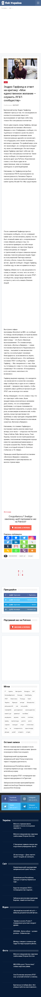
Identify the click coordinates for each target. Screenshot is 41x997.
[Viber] (24, 550)
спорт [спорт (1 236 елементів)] (22, 725)
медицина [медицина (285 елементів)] (8, 717)
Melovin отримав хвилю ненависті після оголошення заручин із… (24, 826)
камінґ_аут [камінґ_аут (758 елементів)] (8, 713)
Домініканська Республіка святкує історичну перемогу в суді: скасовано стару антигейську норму (20, 768)
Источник (7, 512)
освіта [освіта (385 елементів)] (23, 717)
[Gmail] (16, 546)
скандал (30, 556)
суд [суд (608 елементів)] (6, 728)
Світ (6, 82)
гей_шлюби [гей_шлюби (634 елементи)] (24, 706)
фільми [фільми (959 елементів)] (7, 732)
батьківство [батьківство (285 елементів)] (30, 702)
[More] (32, 550)
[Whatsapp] (16, 550)
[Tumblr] (8, 546)
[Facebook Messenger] (16, 538)
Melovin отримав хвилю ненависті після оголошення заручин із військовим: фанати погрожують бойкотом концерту (20, 749)
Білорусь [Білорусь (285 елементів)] (27, 691)
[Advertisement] (20, 30)
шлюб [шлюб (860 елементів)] (13, 732)
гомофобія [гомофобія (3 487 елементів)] (8, 710)
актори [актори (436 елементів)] (22, 702)
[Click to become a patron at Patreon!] (20, 528)
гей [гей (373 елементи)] (17, 706)
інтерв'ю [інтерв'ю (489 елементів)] (20, 732)
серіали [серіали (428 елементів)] (7, 725)
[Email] (32, 546)
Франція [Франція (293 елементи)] (14, 702)
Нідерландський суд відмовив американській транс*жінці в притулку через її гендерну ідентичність (18, 759)
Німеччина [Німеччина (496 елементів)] (13, 699)
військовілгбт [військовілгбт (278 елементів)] (9, 706)
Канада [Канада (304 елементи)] (19, 695)
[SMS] (24, 546)
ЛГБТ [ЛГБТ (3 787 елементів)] (6, 699)
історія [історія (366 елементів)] (28, 732)
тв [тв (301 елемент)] (10, 728)
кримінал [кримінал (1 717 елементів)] (17, 713)
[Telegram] (24, 538)
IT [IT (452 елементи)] (5, 691)
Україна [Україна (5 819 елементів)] (7, 702)
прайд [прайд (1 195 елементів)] (7, 721)
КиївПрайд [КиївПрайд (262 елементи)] (28, 695)
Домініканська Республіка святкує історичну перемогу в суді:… (24, 880)
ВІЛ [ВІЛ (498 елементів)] (33, 691)
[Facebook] (8, 538)
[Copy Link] (8, 550)
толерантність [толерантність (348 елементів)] (18, 728)
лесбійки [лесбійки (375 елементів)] (25, 713)
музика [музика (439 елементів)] (16, 717)
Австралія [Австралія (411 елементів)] (18, 691)
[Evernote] (24, 542)
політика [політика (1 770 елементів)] (30, 717)
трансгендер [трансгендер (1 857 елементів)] (29, 728)
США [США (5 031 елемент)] (29, 699)
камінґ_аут (22, 556)
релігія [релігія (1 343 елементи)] (23, 721)
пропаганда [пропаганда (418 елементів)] (15, 721)
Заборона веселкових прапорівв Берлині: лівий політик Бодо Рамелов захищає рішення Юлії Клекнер (19, 785)
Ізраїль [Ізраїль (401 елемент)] (11, 691)
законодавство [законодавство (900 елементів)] (30, 710)
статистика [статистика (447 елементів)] (30, 725)
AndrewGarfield (13, 556)
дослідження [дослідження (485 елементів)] (18, 710)
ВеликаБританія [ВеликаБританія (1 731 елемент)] (10, 695)
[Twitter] (8, 542)
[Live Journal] (32, 542)
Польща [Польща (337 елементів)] (22, 699)
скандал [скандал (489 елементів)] (15, 725)
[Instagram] (32, 538)
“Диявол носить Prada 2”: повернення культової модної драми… (24, 923)
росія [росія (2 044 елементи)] (30, 721)
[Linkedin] (16, 542)
